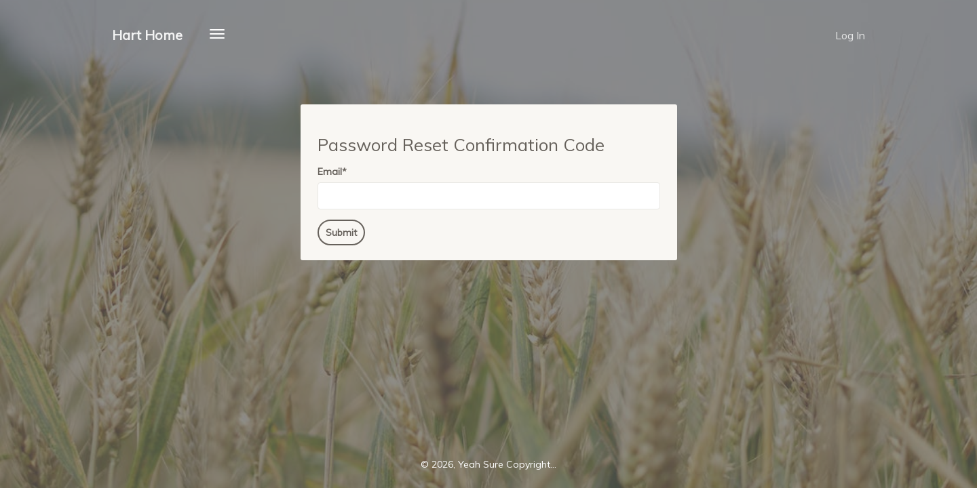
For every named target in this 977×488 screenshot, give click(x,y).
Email (332, 171)
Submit (341, 232)
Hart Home (147, 34)
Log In (850, 35)
